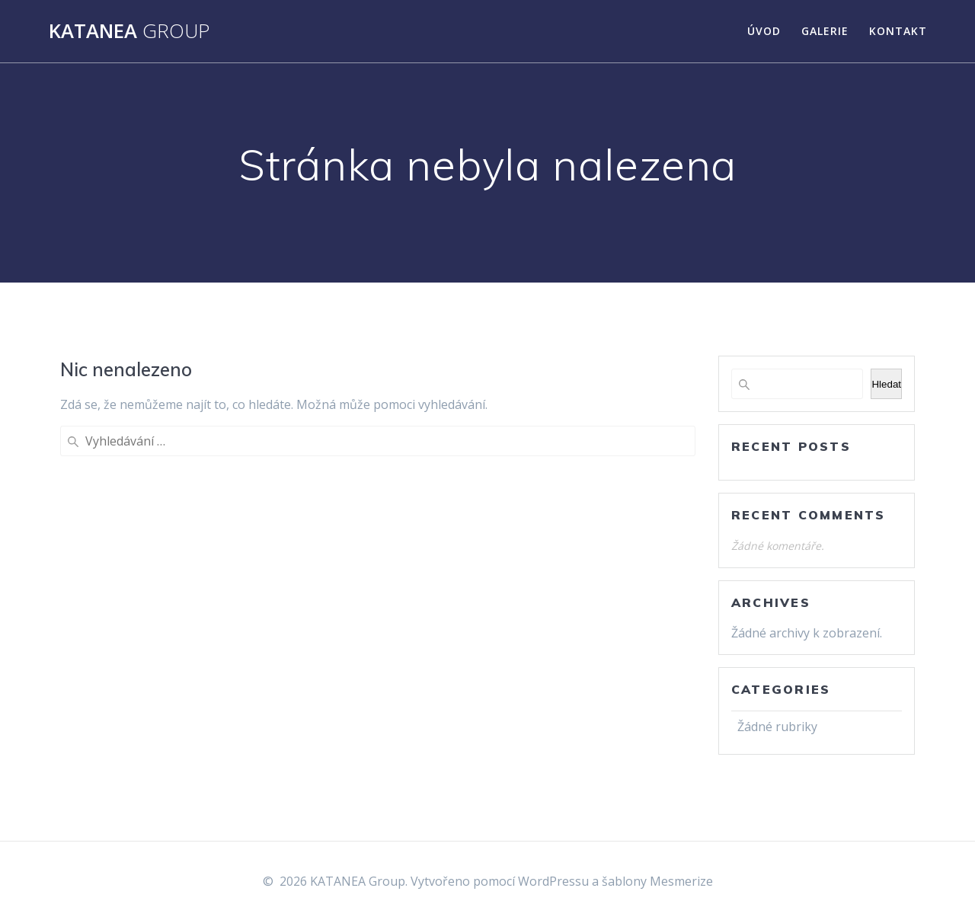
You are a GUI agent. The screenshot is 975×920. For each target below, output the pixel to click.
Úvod (764, 31)
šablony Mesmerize (657, 881)
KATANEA (129, 31)
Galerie (825, 31)
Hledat (886, 384)
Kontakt (898, 31)
